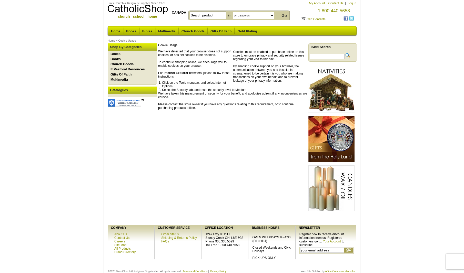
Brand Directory (125, 252)
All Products (122, 248)
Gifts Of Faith (220, 31)
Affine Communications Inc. (340, 271)
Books (131, 31)
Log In (352, 3)
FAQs (165, 241)
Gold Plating (247, 31)
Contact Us (336, 3)
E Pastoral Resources (127, 69)
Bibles (147, 31)
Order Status (170, 234)
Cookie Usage (127, 40)
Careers (119, 241)
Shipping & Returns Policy (179, 238)
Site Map (120, 245)
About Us (120, 234)
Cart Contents (316, 19)
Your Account (332, 241)
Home (115, 31)
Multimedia (167, 31)
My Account (317, 3)
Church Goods (193, 31)
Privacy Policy (218, 271)
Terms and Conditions (195, 271)
